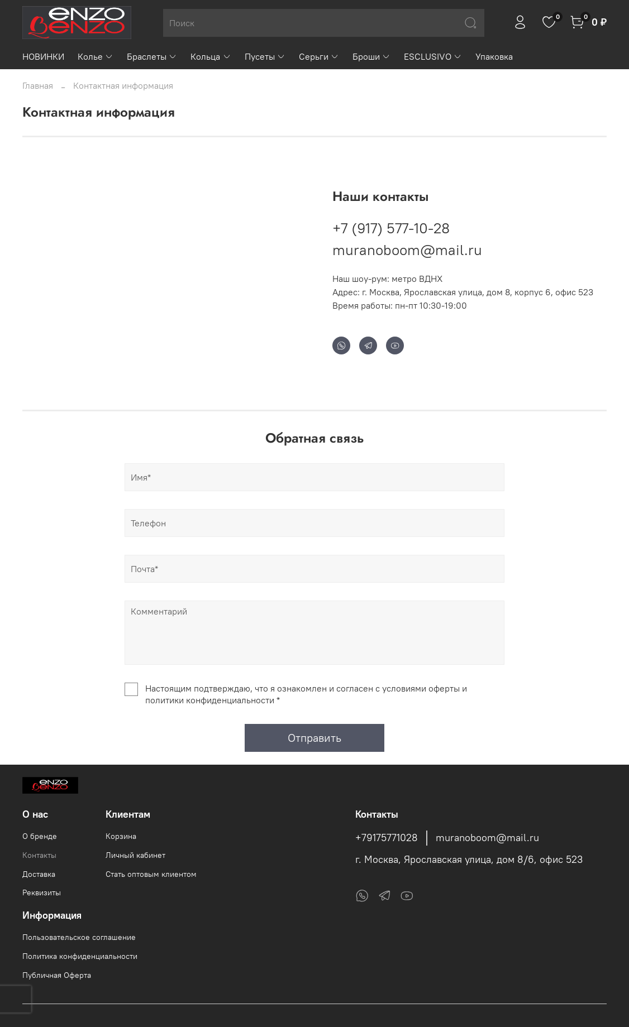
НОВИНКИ (43, 56)
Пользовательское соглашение (79, 937)
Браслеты (152, 56)
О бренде (39, 836)
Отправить (314, 738)
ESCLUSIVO (433, 56)
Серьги (319, 56)
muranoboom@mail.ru (407, 250)
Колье (95, 56)
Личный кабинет (135, 855)
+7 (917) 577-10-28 (391, 228)
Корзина (121, 836)
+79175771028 (386, 838)
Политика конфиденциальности (79, 956)
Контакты (39, 855)
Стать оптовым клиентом (151, 874)
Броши (371, 56)
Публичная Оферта (56, 975)
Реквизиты (41, 892)
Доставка (38, 874)
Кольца (210, 56)
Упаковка (494, 56)
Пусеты (265, 56)
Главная (37, 85)
